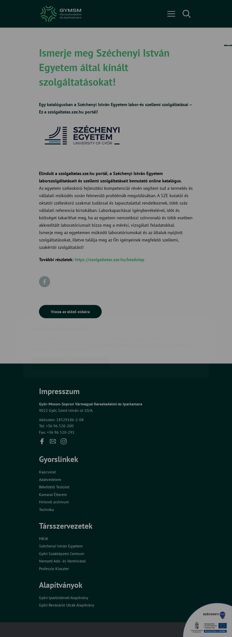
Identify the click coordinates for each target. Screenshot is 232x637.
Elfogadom (50, 334)
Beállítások (90, 334)
